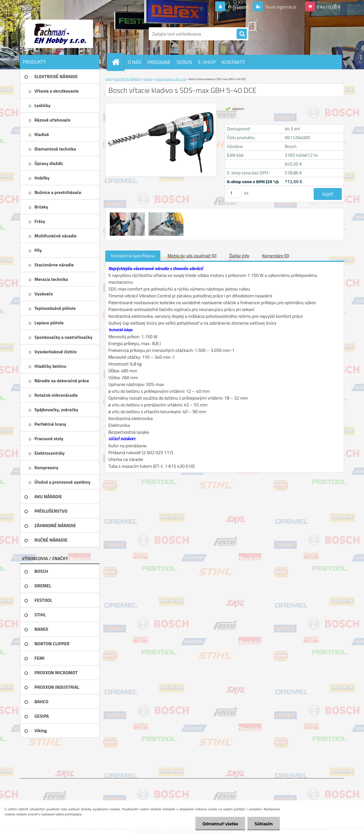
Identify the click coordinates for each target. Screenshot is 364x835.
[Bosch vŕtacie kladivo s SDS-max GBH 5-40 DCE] (127, 213)
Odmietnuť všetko (220, 823)
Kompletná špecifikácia (133, 255)
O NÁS (134, 62)
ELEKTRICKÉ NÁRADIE (127, 79)
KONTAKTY (233, 62)
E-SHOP (207, 62)
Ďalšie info (239, 255)
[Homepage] (118, 62)
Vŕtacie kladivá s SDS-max (170, 79)
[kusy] (234, 193)
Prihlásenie (238, 6)
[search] (242, 34)
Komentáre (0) (275, 255)
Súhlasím (264, 823)
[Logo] (59, 34)
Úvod (108, 79)
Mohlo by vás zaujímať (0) (191, 255)
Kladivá (148, 79)
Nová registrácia (280, 6)
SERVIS (184, 62)
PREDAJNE (158, 62)
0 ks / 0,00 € (329, 6)
